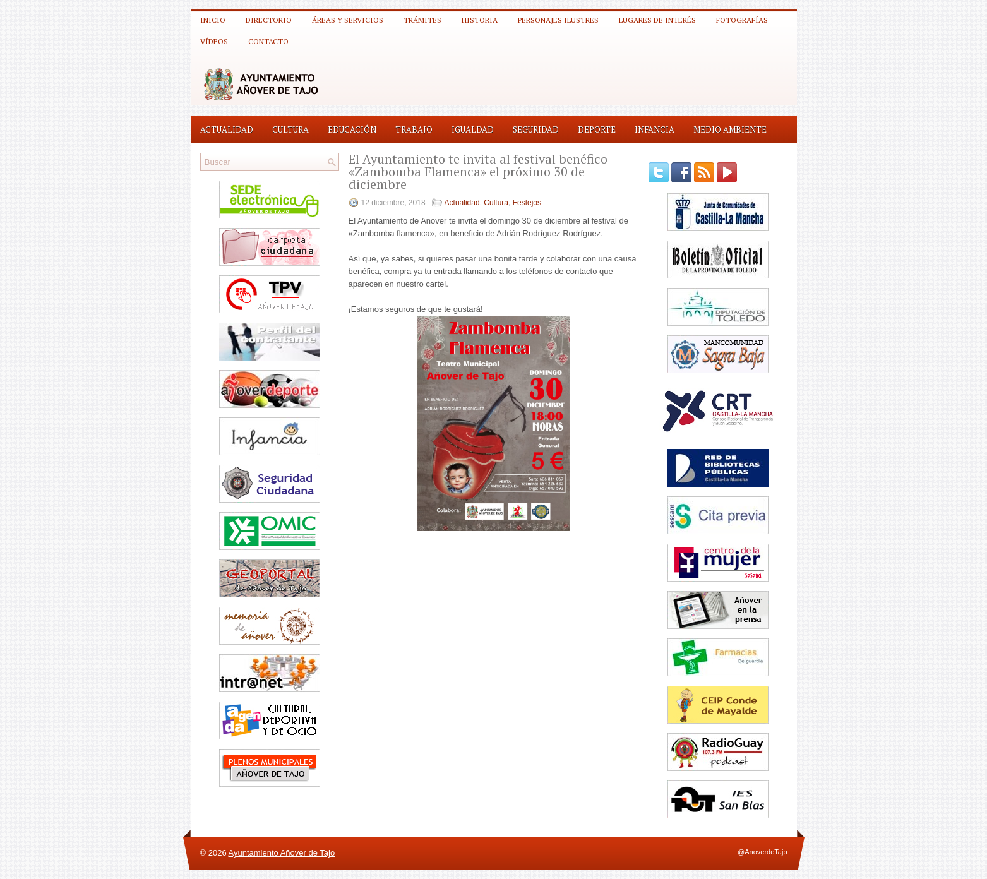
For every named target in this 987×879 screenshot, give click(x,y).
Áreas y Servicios (347, 20)
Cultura (290, 129)
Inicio (212, 20)
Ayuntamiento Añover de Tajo (282, 853)
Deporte (597, 129)
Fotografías (742, 20)
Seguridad (536, 129)
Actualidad (226, 129)
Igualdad (473, 129)
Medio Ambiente (730, 129)
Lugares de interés (657, 20)
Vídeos (214, 41)
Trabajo (414, 129)
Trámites (422, 20)
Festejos (527, 202)
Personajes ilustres (558, 20)
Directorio (269, 20)
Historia (480, 20)
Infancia (654, 129)
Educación (352, 129)
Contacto (268, 41)
